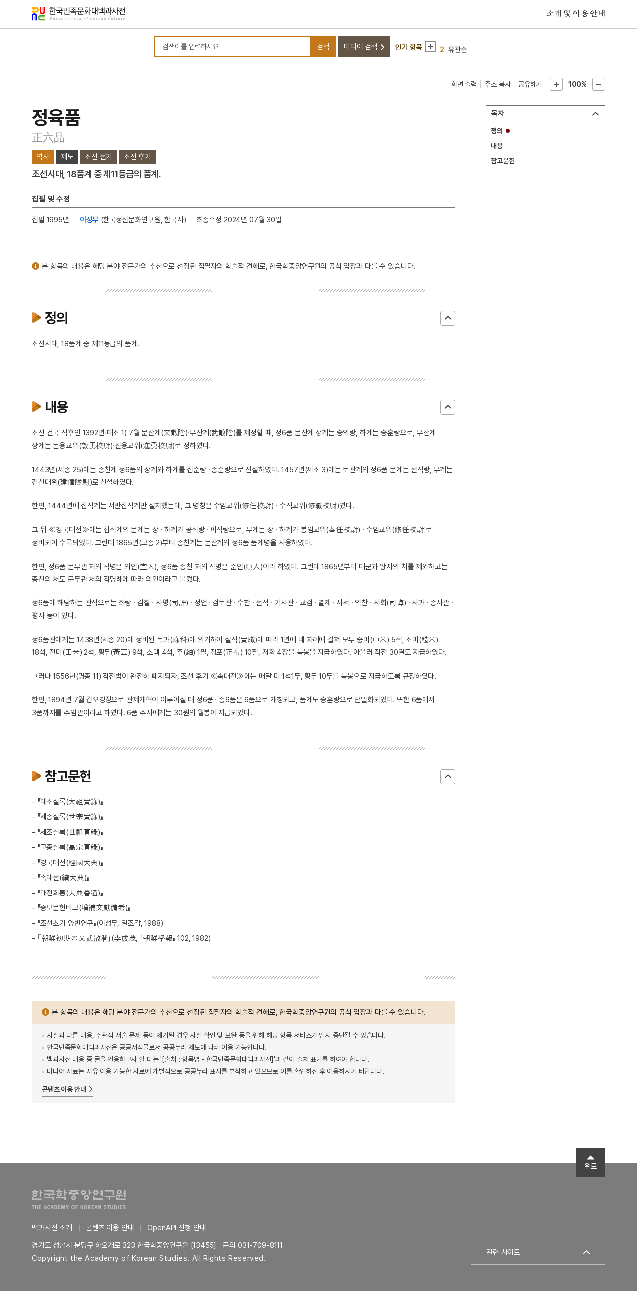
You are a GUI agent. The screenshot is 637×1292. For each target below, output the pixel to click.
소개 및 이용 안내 (575, 14)
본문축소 (598, 85)
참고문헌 (502, 162)
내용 (497, 147)
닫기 (447, 319)
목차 (497, 114)
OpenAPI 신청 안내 (176, 1228)
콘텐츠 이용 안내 (64, 1090)
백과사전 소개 (52, 1228)
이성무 (89, 221)
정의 (497, 132)
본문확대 (556, 85)
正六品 (48, 138)
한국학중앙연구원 (79, 1200)
